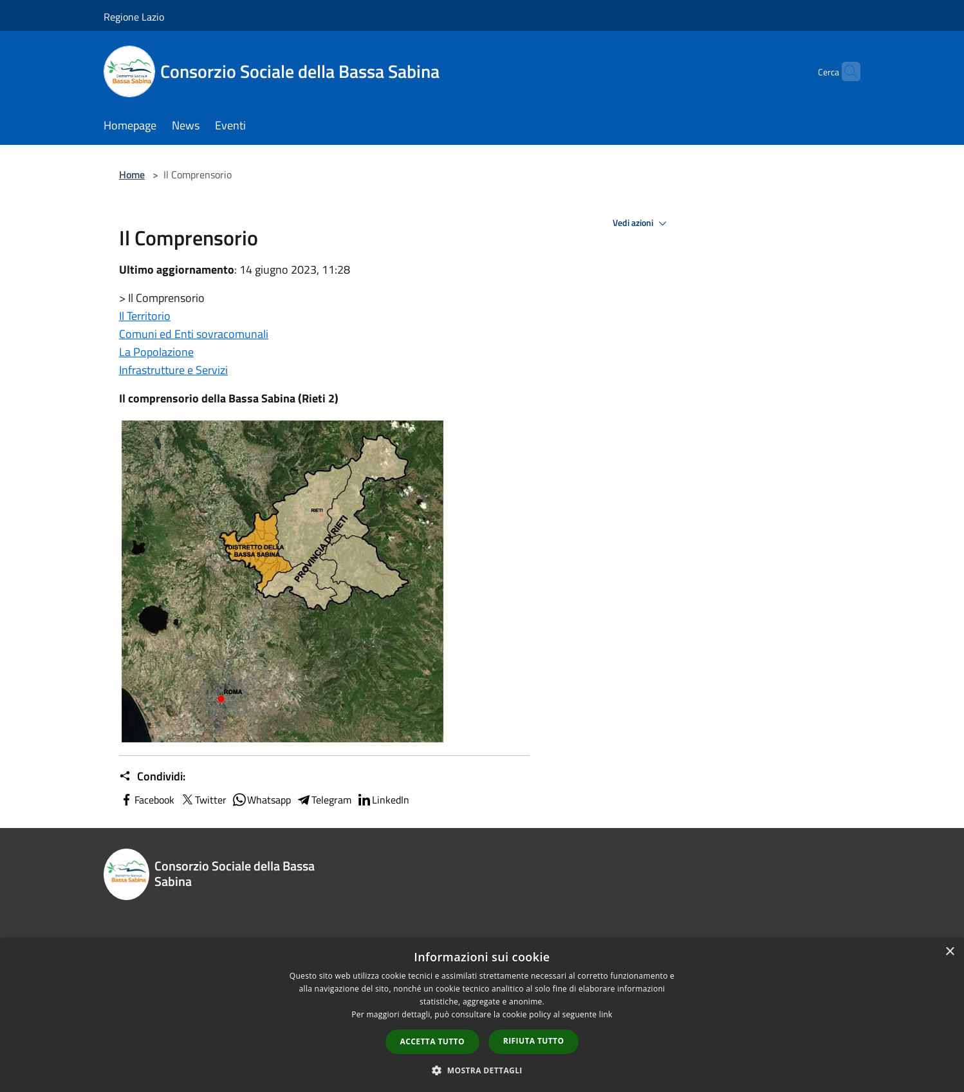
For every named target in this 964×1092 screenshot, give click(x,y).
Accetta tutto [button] (432, 1041)
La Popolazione (156, 352)
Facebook (146, 799)
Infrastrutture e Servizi (173, 370)
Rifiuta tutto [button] (533, 1040)
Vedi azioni (642, 223)
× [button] (949, 952)
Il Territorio (145, 316)
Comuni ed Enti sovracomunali (193, 334)
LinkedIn (383, 799)
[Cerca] (845, 71)
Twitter (203, 799)
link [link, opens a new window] (606, 1014)
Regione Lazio (134, 16)
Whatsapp (261, 799)
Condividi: (152, 776)
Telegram (323, 799)
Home (132, 174)
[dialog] (482, 1015)
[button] (482, 1070)
